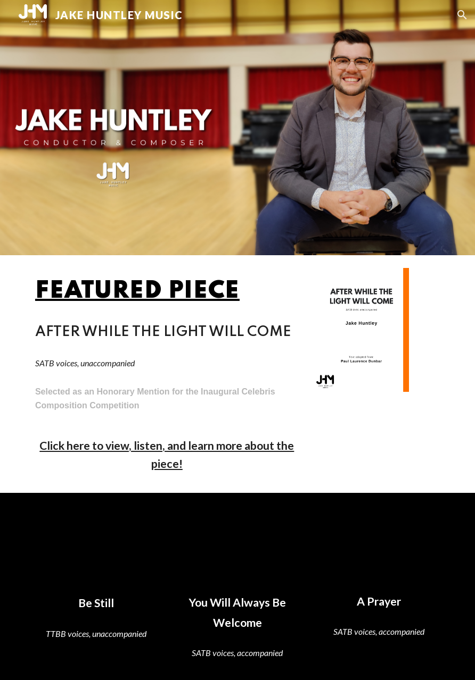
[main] (167, 291)
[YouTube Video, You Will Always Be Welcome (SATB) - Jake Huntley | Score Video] (237, 545)
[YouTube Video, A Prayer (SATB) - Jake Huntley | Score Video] (379, 544)
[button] (462, 15)
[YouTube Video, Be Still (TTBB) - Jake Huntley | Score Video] (96, 545)
